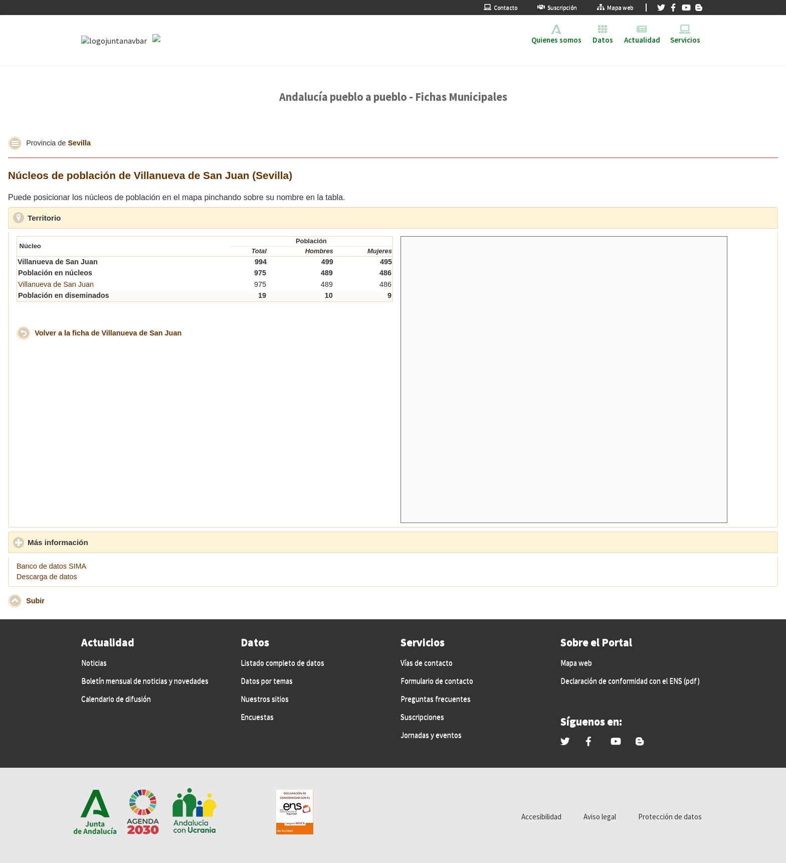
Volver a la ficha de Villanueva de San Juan (108, 332)
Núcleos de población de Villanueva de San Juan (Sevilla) (150, 175)
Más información (104, 542)
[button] (15, 143)
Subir (35, 600)
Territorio (90, 217)
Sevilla (79, 142)
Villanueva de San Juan (56, 284)
